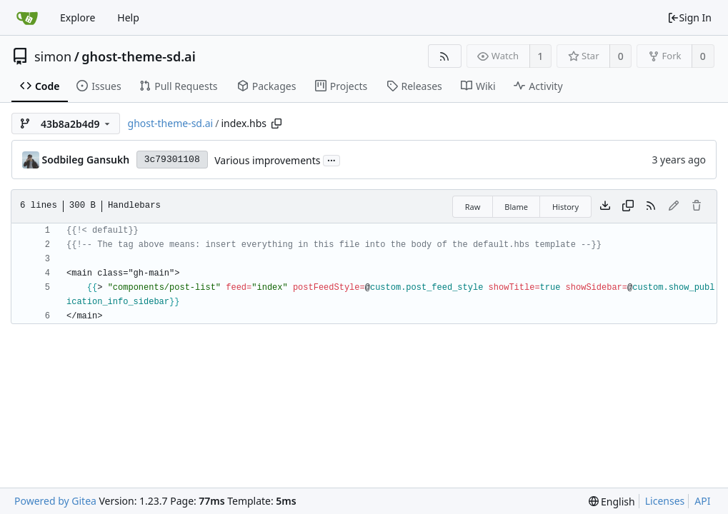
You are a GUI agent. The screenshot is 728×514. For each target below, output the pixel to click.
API (702, 501)
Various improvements (267, 160)
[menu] (612, 501)
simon (52, 56)
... (331, 159)
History (565, 206)
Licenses (665, 501)
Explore (77, 17)
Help (128, 17)
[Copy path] (276, 123)
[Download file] (605, 206)
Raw (473, 206)
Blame (516, 206)
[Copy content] (628, 206)
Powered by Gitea (55, 501)
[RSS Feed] (445, 56)
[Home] (27, 18)
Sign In (689, 17)
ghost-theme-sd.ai (138, 56)
